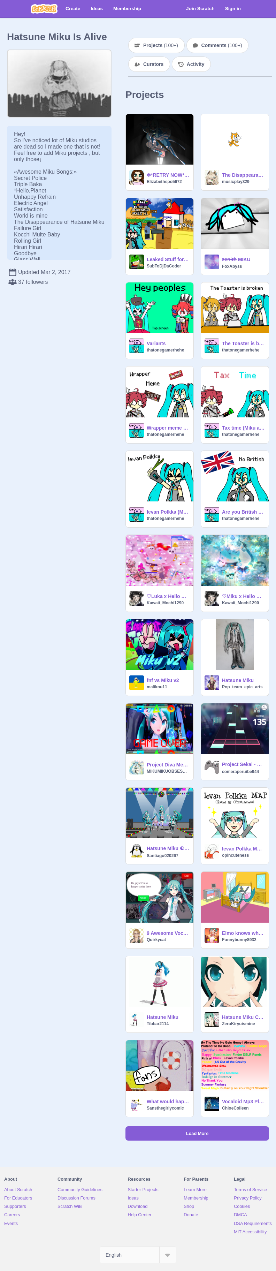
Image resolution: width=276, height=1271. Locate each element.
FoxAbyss (232, 266)
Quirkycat (156, 939)
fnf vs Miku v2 (163, 680)
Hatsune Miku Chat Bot (243, 1017)
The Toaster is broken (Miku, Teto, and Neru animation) (243, 343)
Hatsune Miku (238, 680)
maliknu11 (157, 686)
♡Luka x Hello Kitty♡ (168, 596)
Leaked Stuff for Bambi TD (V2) (168, 259)
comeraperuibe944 (240, 771)
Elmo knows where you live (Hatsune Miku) (243, 933)
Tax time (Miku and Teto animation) (243, 428)
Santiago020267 (162, 855)
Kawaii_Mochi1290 (165, 602)
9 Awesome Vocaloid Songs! (168, 933)
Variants (156, 343)
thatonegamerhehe (165, 350)
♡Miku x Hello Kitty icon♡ (243, 596)
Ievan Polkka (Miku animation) (168, 512)
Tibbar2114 (158, 1023)
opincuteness (235, 855)
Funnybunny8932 (239, 939)
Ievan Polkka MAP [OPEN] (243, 849)
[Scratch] (44, 8)
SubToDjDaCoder (164, 266)
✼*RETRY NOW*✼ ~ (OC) (168, 175)
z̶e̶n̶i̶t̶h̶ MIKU (236, 259)
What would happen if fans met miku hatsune (168, 1101)
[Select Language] (138, 1255)
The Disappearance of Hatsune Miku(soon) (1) (243, 175)
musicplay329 (236, 181)
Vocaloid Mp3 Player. (243, 1101)
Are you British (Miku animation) (243, 512)
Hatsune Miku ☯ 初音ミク (168, 848)
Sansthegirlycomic (165, 1108)
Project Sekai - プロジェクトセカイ (243, 764)
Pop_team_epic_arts (242, 686)
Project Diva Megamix (168, 764)
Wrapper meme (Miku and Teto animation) (168, 428)
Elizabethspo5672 (164, 181)
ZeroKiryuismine (238, 1023)
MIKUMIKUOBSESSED (168, 771)
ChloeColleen (235, 1108)
